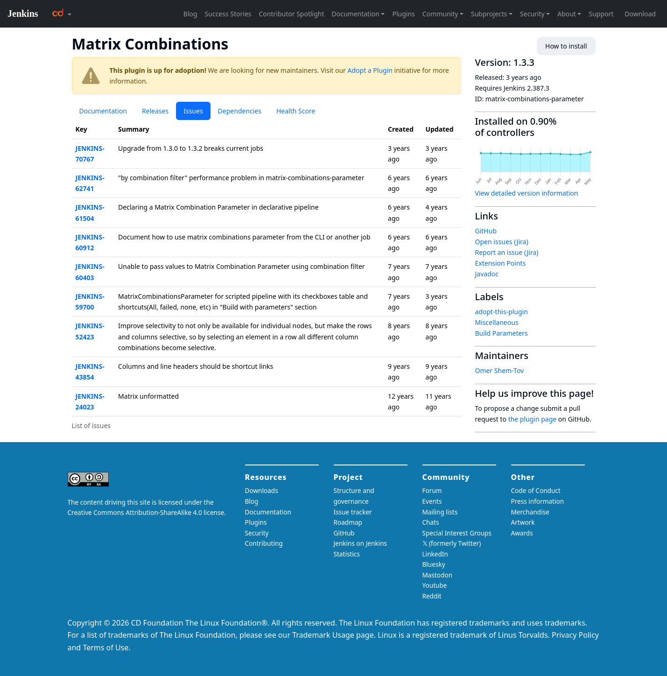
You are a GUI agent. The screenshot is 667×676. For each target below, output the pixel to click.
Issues (193, 110)
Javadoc (486, 273)
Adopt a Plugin (370, 70)
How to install (566, 46)
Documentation (103, 110)
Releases (155, 110)
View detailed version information (526, 193)
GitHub (486, 230)
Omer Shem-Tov (499, 370)
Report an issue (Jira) (507, 252)
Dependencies (239, 110)
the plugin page (532, 419)
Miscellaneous (497, 322)
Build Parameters (501, 333)
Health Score (295, 110)
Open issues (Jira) (501, 241)
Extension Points (500, 263)
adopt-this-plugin (501, 311)
